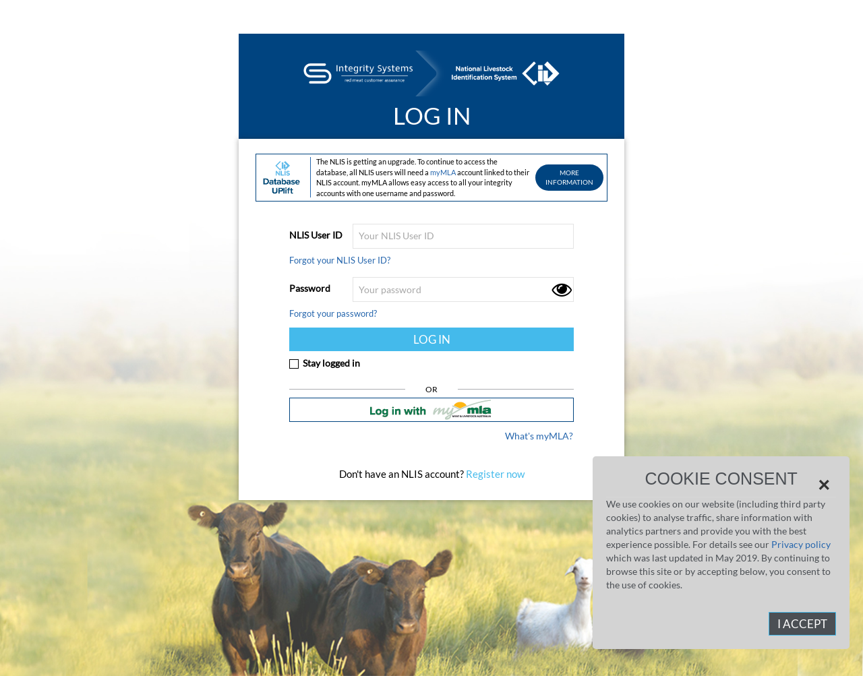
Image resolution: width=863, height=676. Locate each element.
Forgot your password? (333, 313)
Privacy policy (801, 544)
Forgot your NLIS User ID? (339, 260)
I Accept (802, 624)
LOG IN (431, 339)
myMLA (443, 172)
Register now (494, 474)
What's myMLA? (539, 435)
